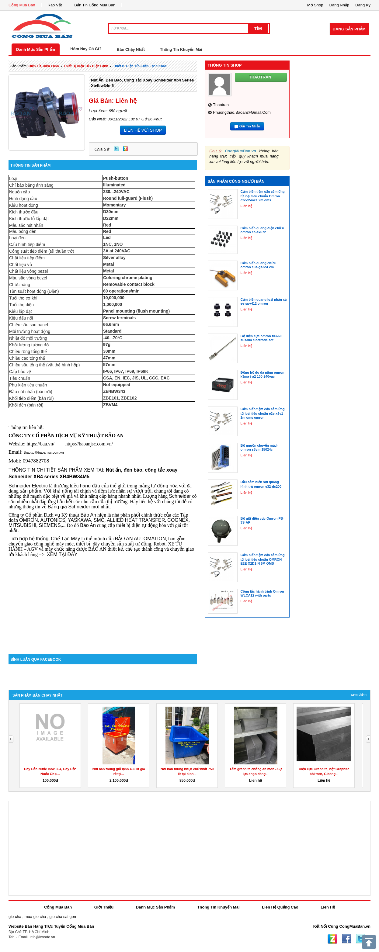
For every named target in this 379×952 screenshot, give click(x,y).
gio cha (15, 916)
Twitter (116, 148)
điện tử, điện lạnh (44, 66)
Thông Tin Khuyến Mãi (181, 49)
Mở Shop (315, 5)
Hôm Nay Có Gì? (86, 49)
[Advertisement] (103, 602)
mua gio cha (35, 916)
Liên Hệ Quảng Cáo (280, 907)
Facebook (346, 939)
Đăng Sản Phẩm (349, 29)
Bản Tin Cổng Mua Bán (94, 5)
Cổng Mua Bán (22, 5)
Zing (125, 148)
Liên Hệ (328, 907)
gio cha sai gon (62, 916)
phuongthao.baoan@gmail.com (242, 112)
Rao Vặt (55, 5)
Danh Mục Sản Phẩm (35, 49)
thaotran (221, 104)
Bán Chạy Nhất (131, 49)
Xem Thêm (359, 694)
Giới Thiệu (103, 907)
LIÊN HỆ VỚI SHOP (143, 130)
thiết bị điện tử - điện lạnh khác (140, 66)
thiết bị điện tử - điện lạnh (86, 66)
